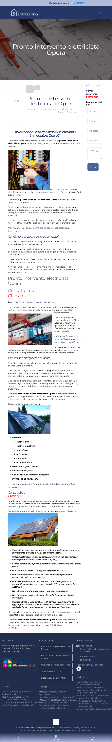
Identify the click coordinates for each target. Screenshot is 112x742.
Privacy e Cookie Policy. (84, 727)
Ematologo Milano (48, 705)
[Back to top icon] (56, 722)
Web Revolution (51, 109)
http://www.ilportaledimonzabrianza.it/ (58, 700)
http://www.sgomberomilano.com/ (56, 697)
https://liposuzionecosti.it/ (14, 699)
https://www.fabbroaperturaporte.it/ (94, 709)
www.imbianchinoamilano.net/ (91, 690)
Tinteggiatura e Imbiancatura (90, 701)
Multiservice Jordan (86, 692)
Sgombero (44, 694)
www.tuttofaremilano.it (88, 684)
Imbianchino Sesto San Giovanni (92, 703)
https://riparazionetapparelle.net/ (18, 705)
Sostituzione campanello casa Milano (56, 657)
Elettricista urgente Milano (54, 678)
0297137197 (92, 97)
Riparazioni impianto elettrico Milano (56, 647)
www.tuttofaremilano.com (89, 687)
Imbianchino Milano (86, 706)
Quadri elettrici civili (51, 671)
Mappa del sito (64, 727)
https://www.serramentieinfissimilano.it (21, 702)
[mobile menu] (100, 12)
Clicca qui (13, 231)
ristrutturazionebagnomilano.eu (17, 691)
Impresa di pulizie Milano (88, 698)
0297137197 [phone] (78, 3)
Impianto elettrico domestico (55, 665)
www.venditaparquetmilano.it (53, 702)
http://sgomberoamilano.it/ (52, 691)
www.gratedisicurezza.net (89, 682)
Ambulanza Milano (11, 694)
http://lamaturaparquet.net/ (15, 697)
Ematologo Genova (55, 708)
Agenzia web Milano (66, 730)
